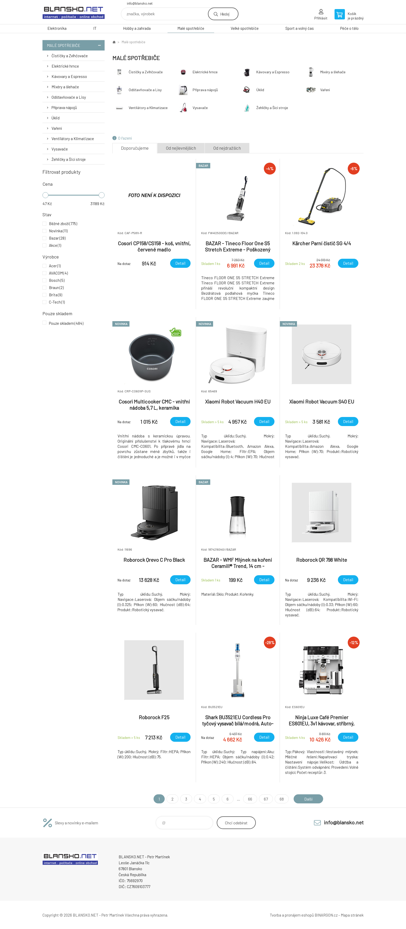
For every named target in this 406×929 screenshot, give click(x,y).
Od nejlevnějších (181, 147)
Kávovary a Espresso (69, 76)
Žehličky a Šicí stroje (69, 159)
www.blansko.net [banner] (73, 12)
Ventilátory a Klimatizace (73, 138)
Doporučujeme (135, 147)
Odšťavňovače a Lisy (69, 97)
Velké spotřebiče (245, 28)
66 (250, 798)
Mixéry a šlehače (65, 86)
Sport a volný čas (299, 28)
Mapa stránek (352, 915)
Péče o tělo (349, 28)
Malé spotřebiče (190, 28)
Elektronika (57, 28)
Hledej (224, 13)
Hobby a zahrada (137, 28)
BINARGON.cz (326, 915)
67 (266, 798)
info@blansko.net (140, 3)
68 (282, 798)
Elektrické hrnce (65, 66)
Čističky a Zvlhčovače (70, 55)
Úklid (56, 118)
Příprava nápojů (64, 107)
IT (95, 28)
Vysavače (60, 149)
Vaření (57, 128)
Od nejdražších (227, 147)
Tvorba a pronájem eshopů (292, 915)
